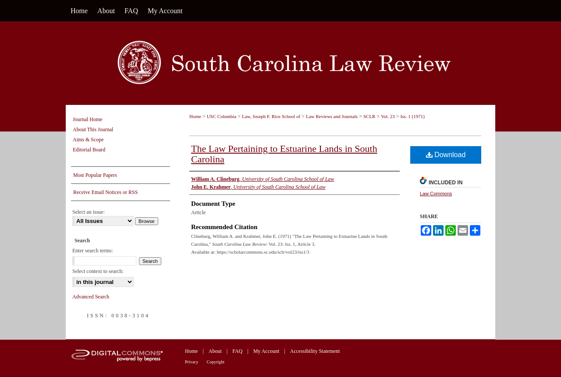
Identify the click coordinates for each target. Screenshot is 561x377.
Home (195, 116)
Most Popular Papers (95, 175)
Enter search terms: (92, 251)
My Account (266, 351)
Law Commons (436, 193)
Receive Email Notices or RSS (105, 192)
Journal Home (88, 119)
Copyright (216, 361)
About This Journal (93, 129)
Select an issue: (88, 212)
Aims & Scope (88, 139)
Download (446, 154)
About (215, 351)
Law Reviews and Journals (332, 116)
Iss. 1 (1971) (413, 116)
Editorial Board (89, 150)
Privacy (192, 361)
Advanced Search (90, 297)
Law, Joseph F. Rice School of (271, 116)
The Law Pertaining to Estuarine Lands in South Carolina (284, 154)
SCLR (369, 116)
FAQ (237, 351)
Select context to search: (98, 271)
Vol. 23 (388, 116)
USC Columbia (222, 116)
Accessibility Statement (315, 351)
